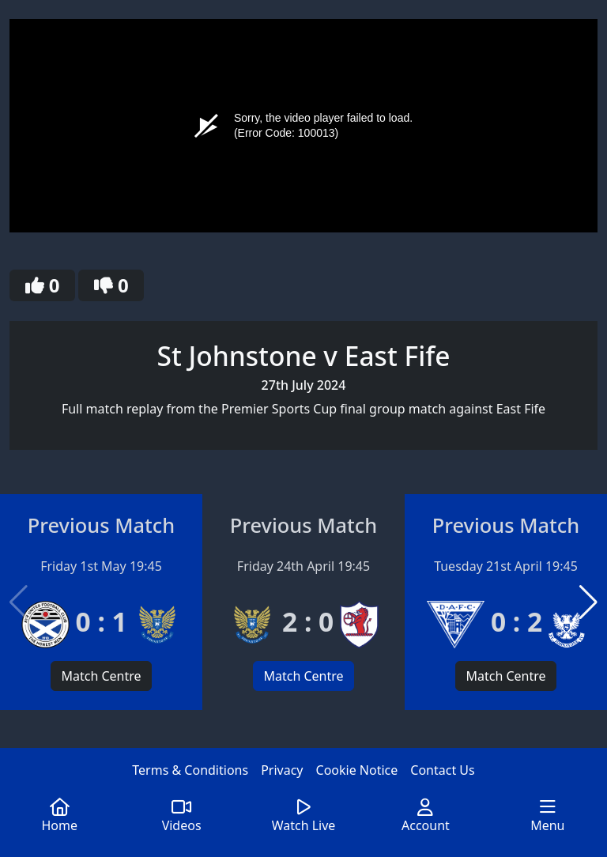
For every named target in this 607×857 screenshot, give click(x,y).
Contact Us (442, 770)
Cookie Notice (357, 770)
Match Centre (101, 676)
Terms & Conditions (190, 770)
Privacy (282, 770)
